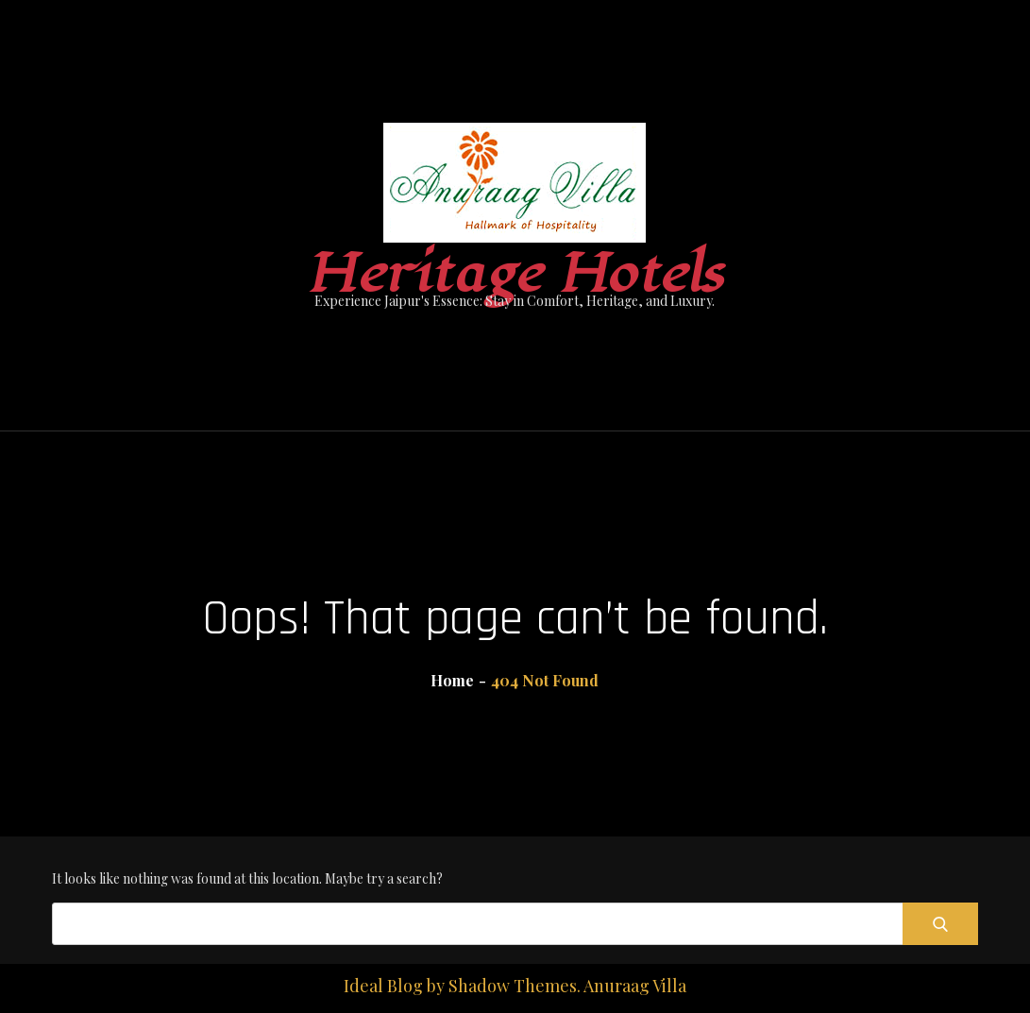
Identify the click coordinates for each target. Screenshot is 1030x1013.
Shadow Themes (512, 985)
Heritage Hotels (515, 274)
